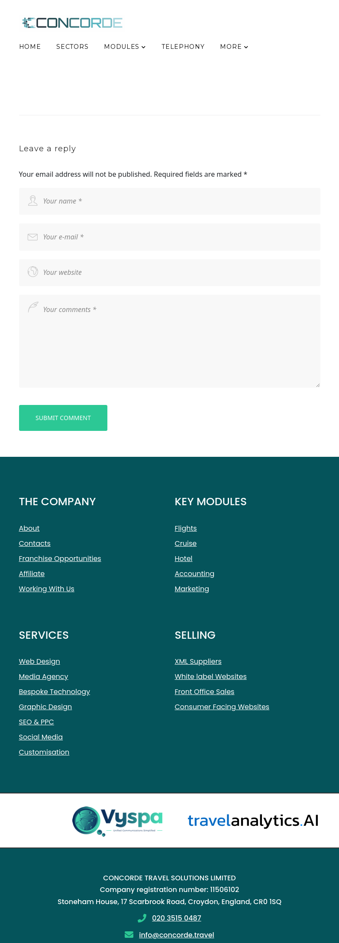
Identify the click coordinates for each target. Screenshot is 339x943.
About (29, 528)
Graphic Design (45, 707)
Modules (121, 47)
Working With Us (46, 589)
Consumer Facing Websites (222, 707)
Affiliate (32, 574)
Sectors (72, 47)
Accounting (195, 574)
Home (30, 47)
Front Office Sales (205, 692)
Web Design (39, 661)
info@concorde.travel (176, 935)
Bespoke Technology (54, 692)
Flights (186, 528)
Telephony (182, 47)
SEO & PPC (36, 722)
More (231, 47)
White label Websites (211, 677)
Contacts (35, 543)
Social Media (41, 737)
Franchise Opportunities (60, 559)
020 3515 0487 (176, 918)
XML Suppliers (198, 661)
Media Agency (43, 677)
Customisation (44, 752)
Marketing (192, 589)
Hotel (184, 559)
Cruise (186, 543)
